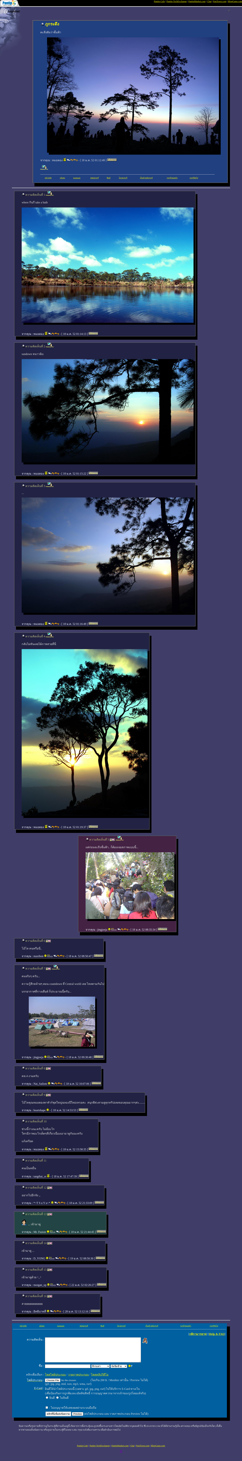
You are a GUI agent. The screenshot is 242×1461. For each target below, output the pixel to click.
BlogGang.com (235, 1)
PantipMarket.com (196, 1)
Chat (209, 1)
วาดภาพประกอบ (76, 1379)
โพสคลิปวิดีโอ (97, 1379)
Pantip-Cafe (159, 1)
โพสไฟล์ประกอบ (53, 1379)
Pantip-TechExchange (177, 1)
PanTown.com (219, 1)
